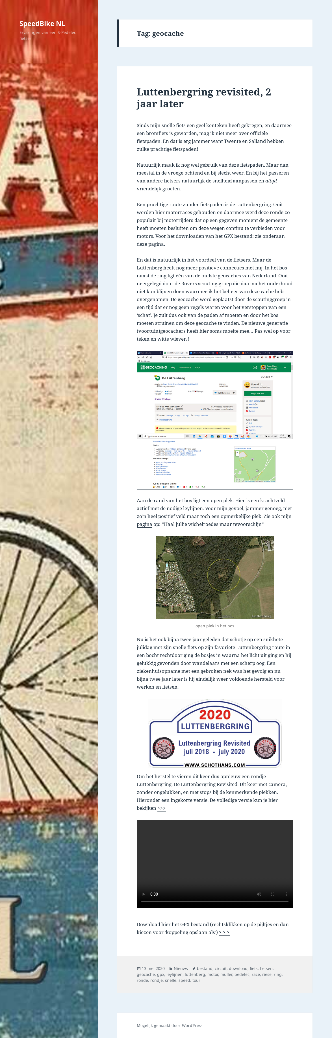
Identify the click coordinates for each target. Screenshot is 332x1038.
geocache (146, 974)
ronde (142, 980)
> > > (224, 932)
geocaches (229, 275)
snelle (170, 980)
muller (226, 974)
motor (212, 974)
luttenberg (195, 974)
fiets (254, 968)
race (256, 974)
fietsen (266, 968)
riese (267, 974)
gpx (160, 974)
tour (196, 980)
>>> (161, 808)
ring (278, 974)
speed (184, 980)
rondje (156, 980)
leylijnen (174, 974)
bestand (204, 968)
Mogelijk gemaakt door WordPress (169, 1025)
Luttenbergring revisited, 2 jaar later (204, 97)
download (238, 968)
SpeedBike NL (42, 23)
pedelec (242, 974)
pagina (144, 524)
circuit (221, 968)
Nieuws (181, 968)
